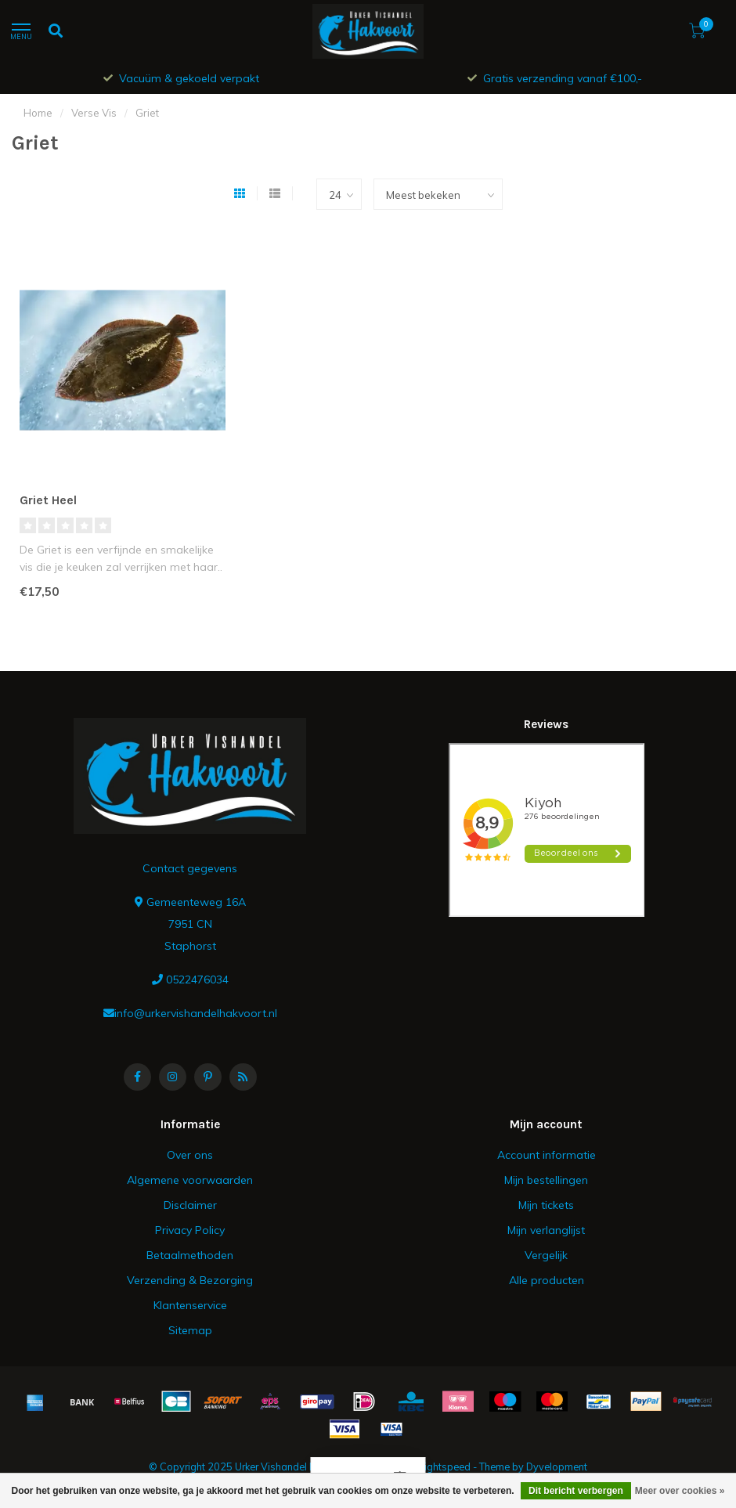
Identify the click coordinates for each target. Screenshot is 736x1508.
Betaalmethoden (189, 1255)
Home (37, 112)
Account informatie (546, 1155)
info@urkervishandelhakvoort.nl (195, 1013)
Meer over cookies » (680, 1490)
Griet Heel (48, 499)
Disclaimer (190, 1205)
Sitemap (190, 1330)
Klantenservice (190, 1305)
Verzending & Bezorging (190, 1280)
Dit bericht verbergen (576, 1490)
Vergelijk (546, 1255)
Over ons (190, 1155)
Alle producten (546, 1280)
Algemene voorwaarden (190, 1180)
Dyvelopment (556, 1466)
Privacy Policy (190, 1230)
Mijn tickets (546, 1205)
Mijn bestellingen (546, 1180)
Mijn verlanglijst (546, 1230)
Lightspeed (445, 1466)
